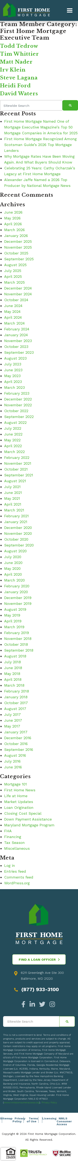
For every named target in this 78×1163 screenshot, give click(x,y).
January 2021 (15, 522)
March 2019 (14, 627)
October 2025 (16, 253)
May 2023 (12, 376)
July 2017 (12, 714)
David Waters (19, 94)
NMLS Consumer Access (64, 1121)
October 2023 (16, 346)
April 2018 (12, 679)
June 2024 (13, 305)
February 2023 (16, 393)
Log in (9, 865)
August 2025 (15, 265)
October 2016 (16, 743)
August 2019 (15, 609)
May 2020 (12, 568)
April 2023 (13, 381)
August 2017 (15, 708)
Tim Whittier (19, 54)
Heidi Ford (15, 86)
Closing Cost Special (23, 813)
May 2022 (12, 440)
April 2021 (12, 504)
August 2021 (15, 481)
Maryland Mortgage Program (29, 825)
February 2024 (16, 329)
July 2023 (12, 364)
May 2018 (12, 673)
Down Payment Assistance (28, 819)
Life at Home (15, 796)
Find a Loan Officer (39, 960)
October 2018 (16, 644)
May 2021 (12, 498)
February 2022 (16, 457)
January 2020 (16, 592)
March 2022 (14, 451)
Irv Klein (13, 70)
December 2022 (18, 399)
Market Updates (18, 801)
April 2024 (13, 317)
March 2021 (14, 510)
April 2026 (13, 224)
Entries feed (15, 871)
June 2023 (13, 370)
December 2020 (18, 527)
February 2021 (16, 516)
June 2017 (13, 720)
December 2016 (17, 738)
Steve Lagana (19, 78)
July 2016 (12, 761)
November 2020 (18, 533)
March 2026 (14, 230)
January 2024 (16, 335)
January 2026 (16, 235)
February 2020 (16, 586)
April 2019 (12, 621)
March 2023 (14, 387)
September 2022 (19, 416)
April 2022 (13, 446)
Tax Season (14, 842)
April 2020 (13, 574)
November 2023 (18, 341)
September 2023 (19, 352)
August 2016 (15, 755)
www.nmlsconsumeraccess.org (21, 1102)
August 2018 (15, 656)
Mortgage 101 (15, 784)
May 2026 (12, 218)
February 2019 (16, 633)
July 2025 (12, 270)
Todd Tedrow (19, 46)
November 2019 (17, 603)
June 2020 (13, 562)
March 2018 (14, 685)
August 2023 (15, 358)
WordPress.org (17, 883)
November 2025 (18, 247)
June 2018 (13, 668)
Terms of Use (32, 1120)
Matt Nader (16, 62)
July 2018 (12, 662)
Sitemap (6, 1118)
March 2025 (14, 282)
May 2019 (12, 615)
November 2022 (18, 405)
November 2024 (18, 294)
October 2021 (16, 469)
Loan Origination (18, 807)
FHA (8, 831)
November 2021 (17, 463)
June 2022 (13, 434)
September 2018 (18, 650)
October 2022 (16, 411)
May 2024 (12, 311)
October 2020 (16, 539)
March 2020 (14, 580)
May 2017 (12, 726)
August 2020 (15, 551)
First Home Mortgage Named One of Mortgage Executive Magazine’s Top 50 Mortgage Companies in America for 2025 (41, 127)
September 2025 (19, 259)
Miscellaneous (17, 848)
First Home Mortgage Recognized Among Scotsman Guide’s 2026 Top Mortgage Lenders (40, 145)
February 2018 (16, 691)
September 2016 (18, 749)
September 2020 (19, 545)
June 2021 (13, 492)
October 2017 (16, 703)
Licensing (49, 1118)
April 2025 (13, 276)
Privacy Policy (49, 1102)
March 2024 (14, 323)
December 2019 (17, 597)
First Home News (19, 790)
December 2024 (18, 288)
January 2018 (15, 697)
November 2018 (17, 638)
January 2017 (15, 732)
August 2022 (15, 422)
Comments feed (18, 877)
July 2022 (12, 428)
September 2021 (18, 475)
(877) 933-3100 (40, 989)
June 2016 (13, 767)
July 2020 (12, 557)
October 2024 (16, 300)
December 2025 (18, 241)
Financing (12, 836)
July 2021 (12, 487)
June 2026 (13, 212)
